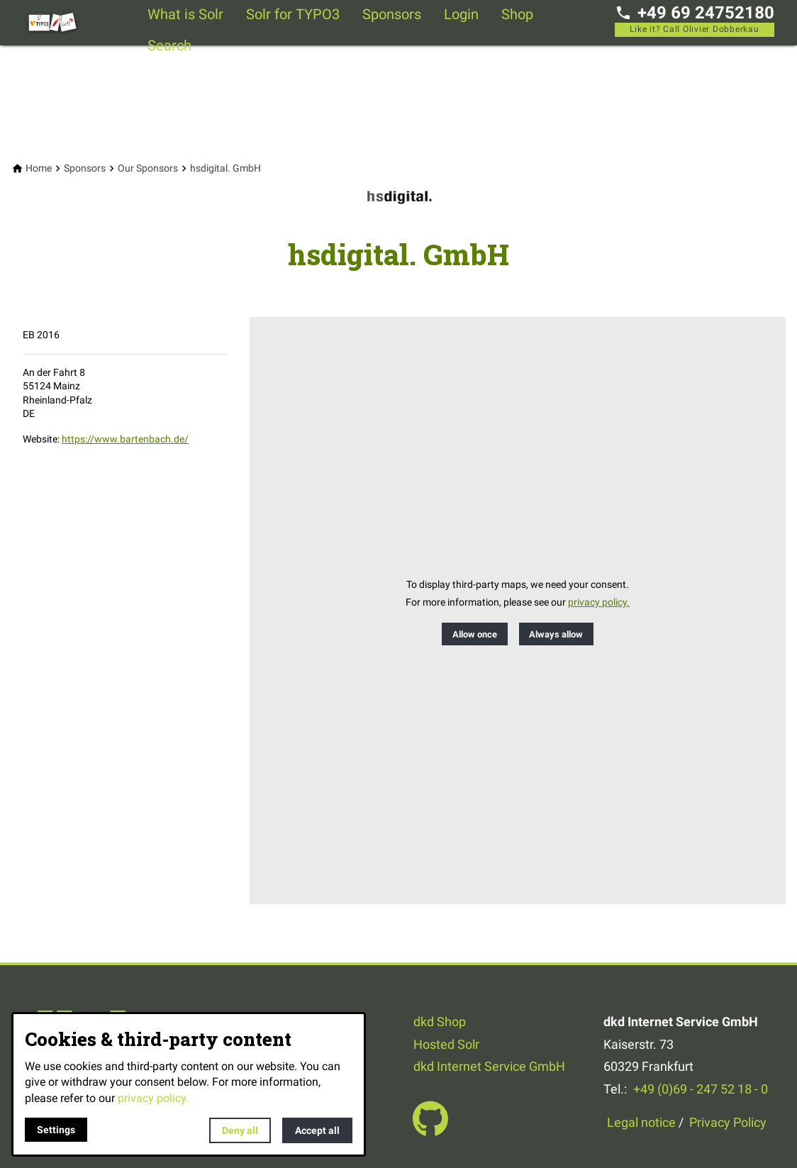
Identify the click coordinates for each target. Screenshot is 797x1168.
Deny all (240, 1130)
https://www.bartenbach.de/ (125, 439)
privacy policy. (599, 602)
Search (169, 45)
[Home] (39, 168)
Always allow (556, 634)
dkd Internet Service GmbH (489, 1066)
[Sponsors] (85, 168)
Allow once (474, 634)
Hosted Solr (446, 1044)
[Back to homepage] (79, 23)
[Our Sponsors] (148, 168)
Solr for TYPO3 (293, 14)
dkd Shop (439, 1021)
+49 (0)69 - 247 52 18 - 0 (700, 1088)
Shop (517, 14)
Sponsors (391, 14)
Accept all (317, 1130)
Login (461, 14)
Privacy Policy (728, 1122)
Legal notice (641, 1122)
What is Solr (185, 14)
